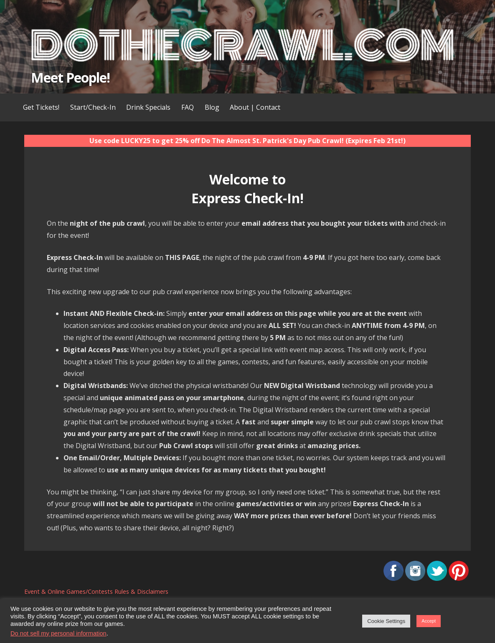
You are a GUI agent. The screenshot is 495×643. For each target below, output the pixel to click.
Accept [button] (428, 620)
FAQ (187, 107)
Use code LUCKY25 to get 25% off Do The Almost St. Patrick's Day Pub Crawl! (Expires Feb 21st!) (247, 140)
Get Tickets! (41, 107)
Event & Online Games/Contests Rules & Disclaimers (96, 591)
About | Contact (255, 107)
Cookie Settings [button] (386, 621)
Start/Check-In (93, 107)
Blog (212, 107)
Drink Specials (148, 107)
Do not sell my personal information (58, 633)
